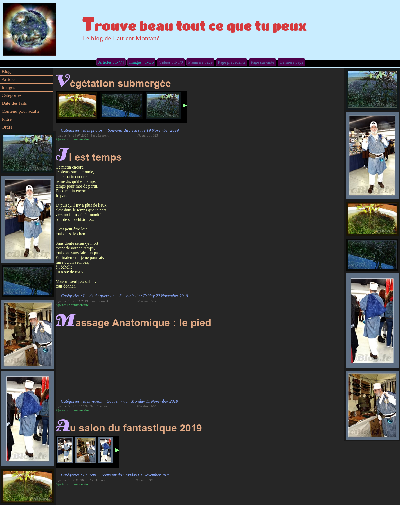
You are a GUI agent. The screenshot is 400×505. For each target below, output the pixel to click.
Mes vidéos (92, 401)
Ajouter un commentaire (72, 139)
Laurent (89, 475)
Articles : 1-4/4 (111, 62)
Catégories (11, 95)
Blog (6, 71)
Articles (9, 79)
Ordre (7, 127)
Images (8, 87)
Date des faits (14, 103)
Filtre (7, 119)
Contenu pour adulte (21, 111)
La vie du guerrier (98, 296)
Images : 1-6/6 (141, 62)
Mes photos (92, 130)
